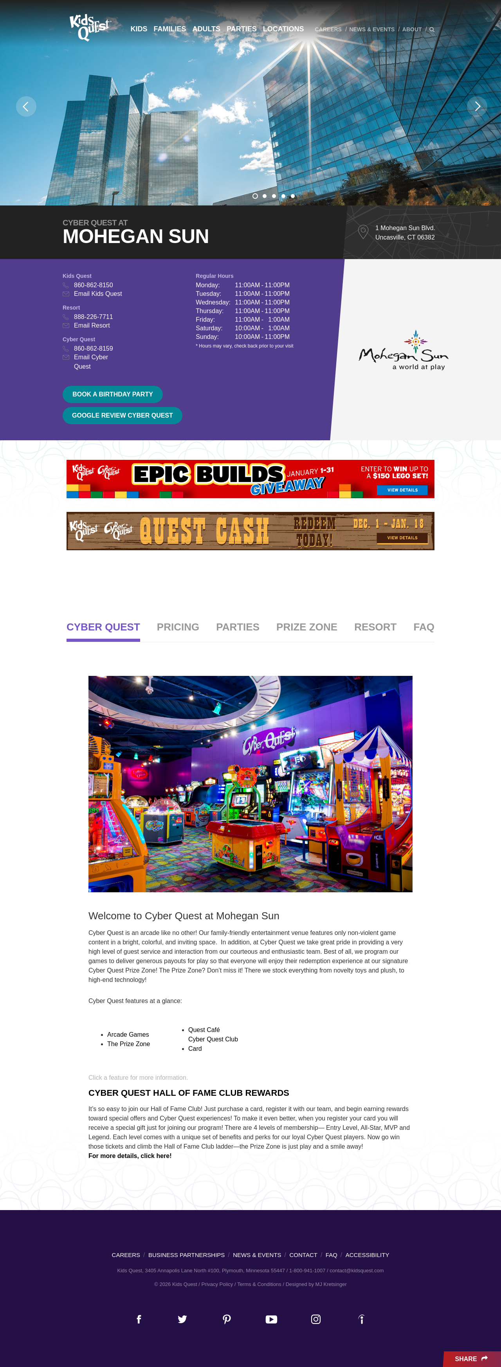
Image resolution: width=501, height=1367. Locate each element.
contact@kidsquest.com (357, 1270)
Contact (303, 1255)
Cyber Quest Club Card (213, 1044)
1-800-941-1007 (307, 1270)
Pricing (178, 627)
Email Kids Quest (98, 293)
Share (472, 1359)
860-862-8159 (93, 348)
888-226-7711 (93, 316)
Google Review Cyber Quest (122, 415)
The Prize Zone (128, 1044)
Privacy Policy (217, 1284)
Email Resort (92, 325)
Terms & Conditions (259, 1284)
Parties (242, 29)
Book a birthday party (112, 394)
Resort (375, 627)
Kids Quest (89, 27)
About (412, 29)
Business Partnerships (186, 1255)
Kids (138, 29)
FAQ (424, 627)
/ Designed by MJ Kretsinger (314, 1284)
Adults (206, 29)
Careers (328, 29)
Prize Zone (306, 627)
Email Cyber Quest (91, 362)
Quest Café (204, 1030)
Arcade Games (128, 1034)
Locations (283, 29)
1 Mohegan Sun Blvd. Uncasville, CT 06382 (405, 233)
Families (169, 29)
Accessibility (367, 1255)
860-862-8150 (93, 285)
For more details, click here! (130, 1156)
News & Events (372, 29)
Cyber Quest (103, 627)
